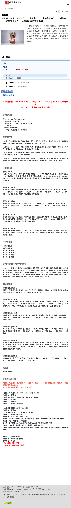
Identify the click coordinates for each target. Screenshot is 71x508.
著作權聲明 (11, 497)
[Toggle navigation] (68, 3)
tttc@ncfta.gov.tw (18, 491)
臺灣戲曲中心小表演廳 (14, 78)
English (64, 11)
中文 (55, 11)
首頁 (4, 8)
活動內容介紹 (8, 95)
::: (1, 8)
